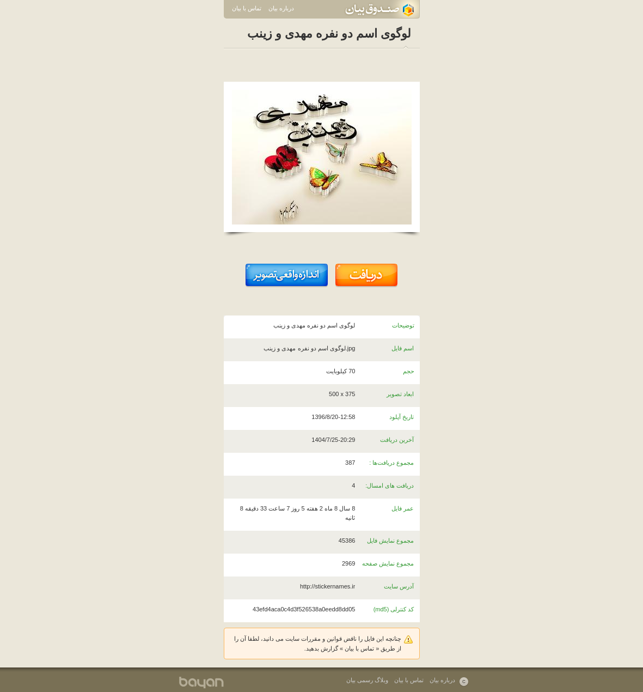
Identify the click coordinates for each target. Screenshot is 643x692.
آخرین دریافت (397, 439)
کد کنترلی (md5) (393, 609)
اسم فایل (402, 348)
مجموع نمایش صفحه (388, 563)
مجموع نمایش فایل (390, 540)
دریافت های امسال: (389, 485)
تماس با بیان (246, 8)
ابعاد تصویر (400, 394)
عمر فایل (402, 508)
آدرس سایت (399, 586)
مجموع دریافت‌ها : (391, 462)
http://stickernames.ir (327, 586)
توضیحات (403, 325)
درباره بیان (281, 8)
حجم (408, 371)
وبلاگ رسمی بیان (367, 680)
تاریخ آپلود (401, 417)
